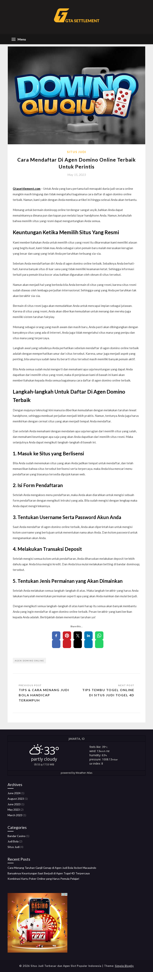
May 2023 (14, 809)
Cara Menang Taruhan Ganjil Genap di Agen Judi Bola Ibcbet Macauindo (52, 867)
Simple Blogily (124, 965)
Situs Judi (76, 152)
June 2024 (14, 793)
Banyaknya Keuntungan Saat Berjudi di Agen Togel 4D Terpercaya (49, 873)
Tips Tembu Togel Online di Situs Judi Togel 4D (108, 692)
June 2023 (14, 804)
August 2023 (16, 798)
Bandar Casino (17, 836)
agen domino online (29, 660)
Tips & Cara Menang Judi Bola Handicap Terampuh (44, 695)
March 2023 (15, 815)
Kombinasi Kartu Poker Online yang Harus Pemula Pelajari (43, 878)
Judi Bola (13, 841)
